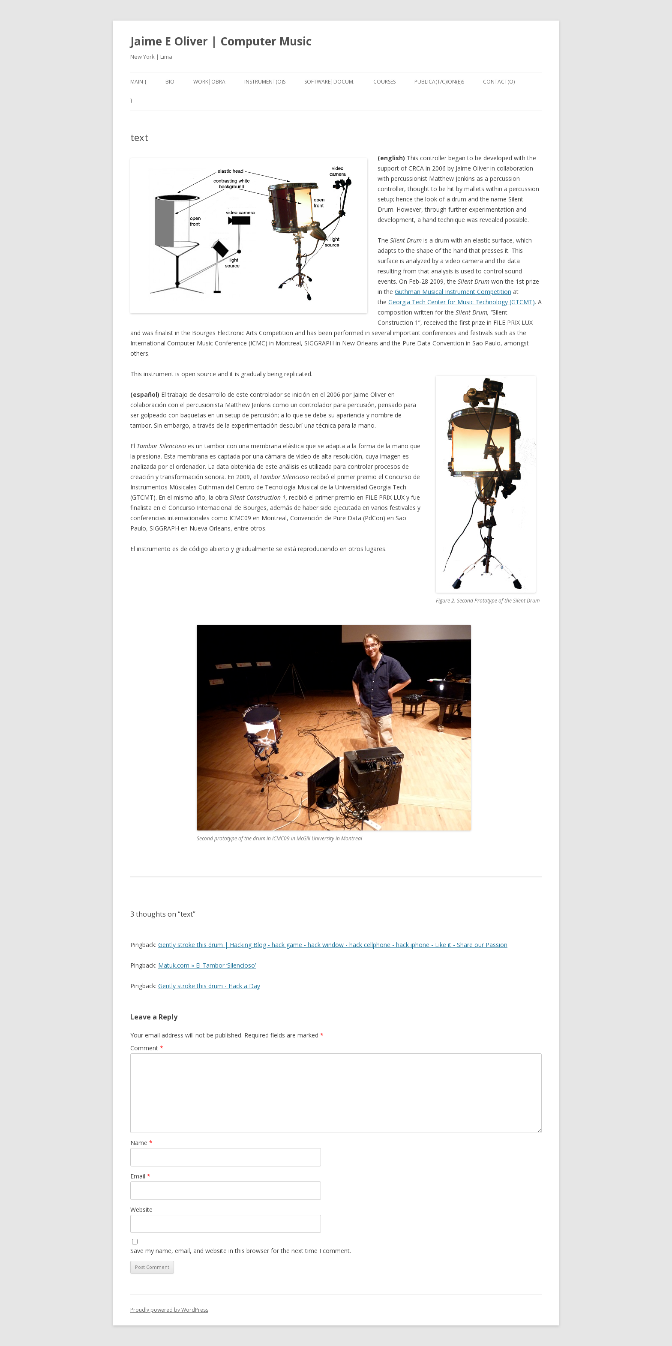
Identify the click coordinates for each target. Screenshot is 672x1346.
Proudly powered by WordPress (169, 1309)
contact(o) (499, 81)
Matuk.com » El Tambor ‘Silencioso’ (207, 965)
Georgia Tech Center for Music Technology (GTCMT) (461, 302)
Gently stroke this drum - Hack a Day (209, 986)
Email (140, 1176)
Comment (146, 1048)
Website (141, 1209)
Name (141, 1143)
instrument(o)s (264, 81)
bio (169, 81)
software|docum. (329, 81)
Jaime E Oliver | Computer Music (221, 41)
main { (138, 81)
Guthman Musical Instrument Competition (453, 292)
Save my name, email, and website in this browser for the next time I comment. (240, 1251)
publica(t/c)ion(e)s (439, 81)
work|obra (209, 81)
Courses (384, 81)
